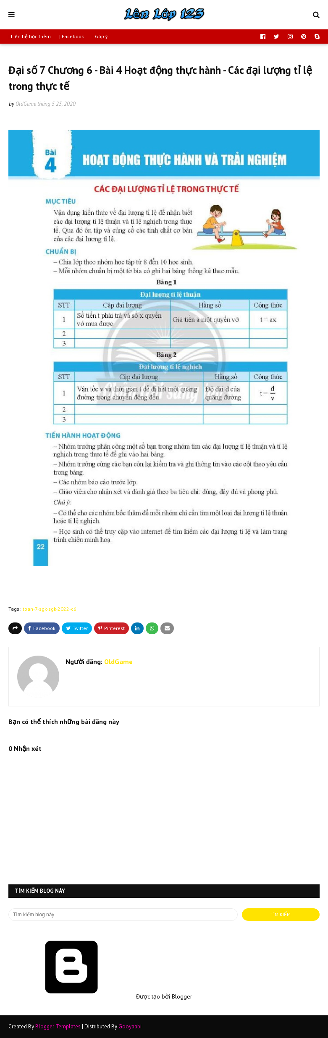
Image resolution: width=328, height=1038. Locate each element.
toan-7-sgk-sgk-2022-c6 (49, 609)
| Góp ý (100, 36)
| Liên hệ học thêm (29, 36)
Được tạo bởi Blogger (100, 996)
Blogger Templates (58, 1026)
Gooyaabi (130, 1026)
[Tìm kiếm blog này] (123, 914)
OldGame (26, 103)
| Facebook (71, 36)
